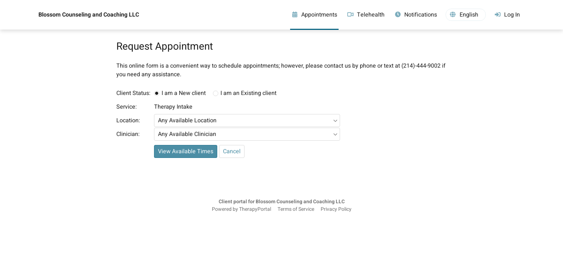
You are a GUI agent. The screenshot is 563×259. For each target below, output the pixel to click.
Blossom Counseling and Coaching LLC (88, 15)
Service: (126, 107)
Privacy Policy (336, 209)
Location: (128, 120)
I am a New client (184, 93)
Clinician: (128, 134)
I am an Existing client (248, 93)
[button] (466, 15)
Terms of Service (296, 209)
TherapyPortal (255, 209)
